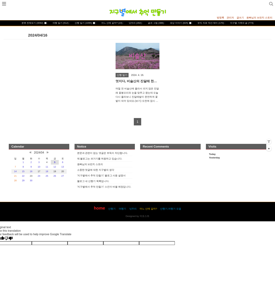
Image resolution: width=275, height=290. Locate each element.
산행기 (112, 208)
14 (15, 171)
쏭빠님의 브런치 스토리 (259, 17)
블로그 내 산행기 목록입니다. (93, 181)
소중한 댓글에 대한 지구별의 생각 (95, 169)
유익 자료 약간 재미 (210, 23)
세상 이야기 (180, 23)
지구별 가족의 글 (241, 23)
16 (31, 171)
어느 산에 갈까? (111, 23)
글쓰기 (240, 17)
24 (39, 176)
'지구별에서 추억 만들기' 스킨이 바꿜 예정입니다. (104, 186)
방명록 (220, 17)
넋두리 (135, 23)
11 (47, 166)
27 (62, 176)
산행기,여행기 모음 (170, 208)
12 (54, 166)
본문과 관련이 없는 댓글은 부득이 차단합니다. (102, 153)
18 (47, 171)
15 (23, 171)
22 (23, 176)
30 (31, 180)
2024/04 (39, 152)
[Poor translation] (8, 238)
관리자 (230, 17)
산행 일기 (84, 23)
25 (47, 176)
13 (62, 166)
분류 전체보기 (34, 23)
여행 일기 (60, 23)
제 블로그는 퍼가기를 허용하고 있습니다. (99, 158)
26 (54, 176)
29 (23, 180)
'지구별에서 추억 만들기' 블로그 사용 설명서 (101, 175)
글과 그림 (155, 23)
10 (39, 166)
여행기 (122, 208)
